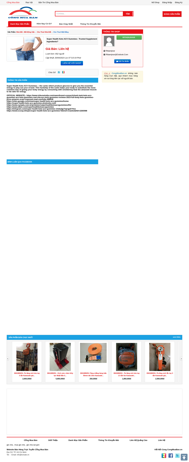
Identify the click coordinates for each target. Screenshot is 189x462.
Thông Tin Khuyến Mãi (90, 24)
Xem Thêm (176, 337)
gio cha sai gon (32, 445)
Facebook (170, 455)
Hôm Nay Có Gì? (44, 24)
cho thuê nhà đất (44, 32)
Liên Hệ (161, 440)
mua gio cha (19, 445)
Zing (63, 72)
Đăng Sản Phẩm (172, 14)
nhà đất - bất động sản (25, 32)
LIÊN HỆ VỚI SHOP (72, 63)
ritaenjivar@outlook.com (117, 54)
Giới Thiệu (53, 440)
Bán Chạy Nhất (66, 24)
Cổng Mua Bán (13, 2)
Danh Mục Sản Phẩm (19, 24)
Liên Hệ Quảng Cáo (138, 440)
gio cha (10, 445)
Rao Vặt (29, 2)
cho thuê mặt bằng (61, 32)
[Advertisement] (52, 134)
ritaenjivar (110, 51)
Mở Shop (155, 2)
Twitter (59, 72)
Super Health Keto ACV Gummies (22, 86)
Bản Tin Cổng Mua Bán (48, 2)
